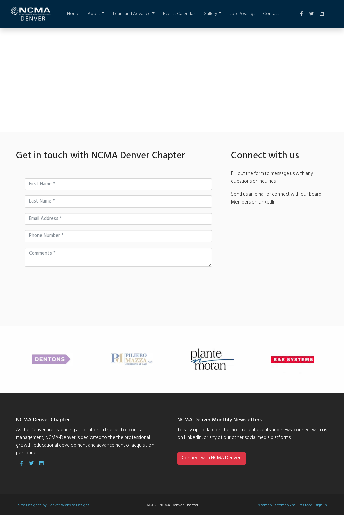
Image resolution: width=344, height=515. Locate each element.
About (94, 13)
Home (73, 13)
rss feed (305, 505)
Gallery (210, 13)
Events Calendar (179, 13)
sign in (321, 505)
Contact (271, 13)
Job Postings (242, 13)
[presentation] (64, 282)
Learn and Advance (132, 13)
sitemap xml (285, 505)
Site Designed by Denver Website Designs (53, 505)
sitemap (265, 505)
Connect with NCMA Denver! (212, 458)
